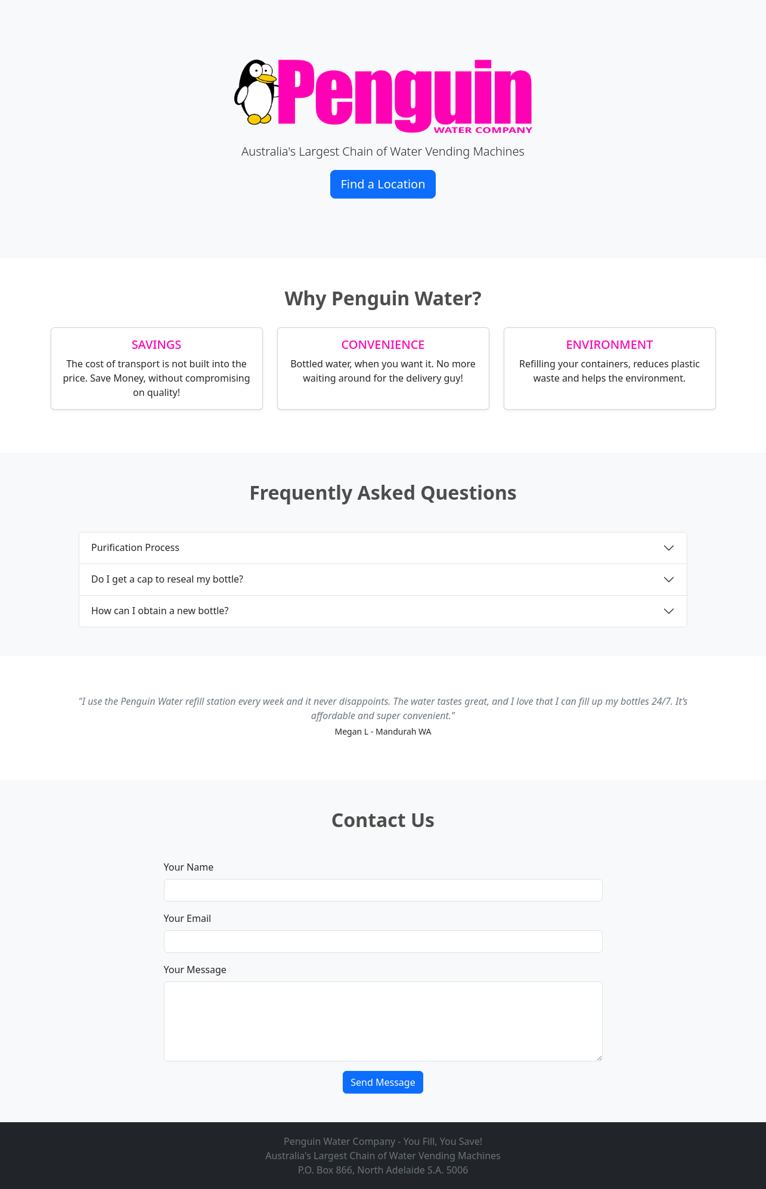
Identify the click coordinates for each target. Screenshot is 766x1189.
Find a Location (382, 184)
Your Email (188, 918)
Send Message (383, 1082)
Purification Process (135, 547)
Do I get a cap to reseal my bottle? (167, 579)
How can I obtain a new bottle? (159, 610)
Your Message (195, 969)
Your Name (189, 867)
